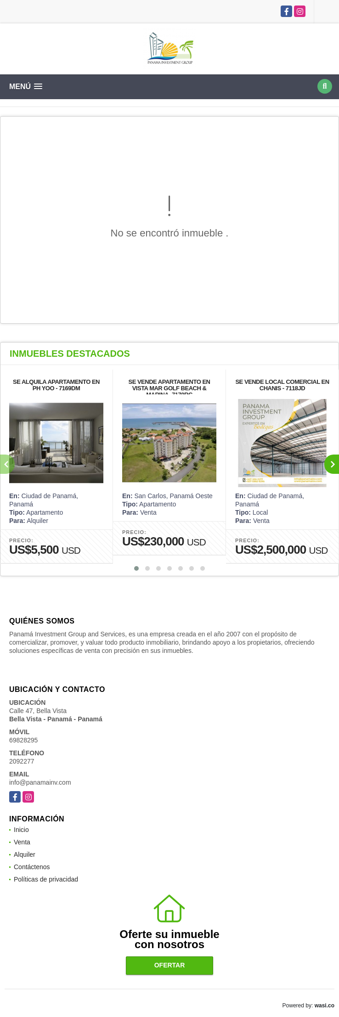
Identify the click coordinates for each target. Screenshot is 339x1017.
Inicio (21, 829)
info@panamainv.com (40, 782)
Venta (22, 842)
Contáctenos (32, 867)
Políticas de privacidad (46, 879)
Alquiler (24, 854)
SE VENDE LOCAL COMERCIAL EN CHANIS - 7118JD (282, 385)
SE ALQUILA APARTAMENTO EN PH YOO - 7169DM (56, 385)
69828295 (23, 740)
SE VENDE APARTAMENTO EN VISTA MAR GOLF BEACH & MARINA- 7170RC (169, 388)
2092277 (21, 761)
